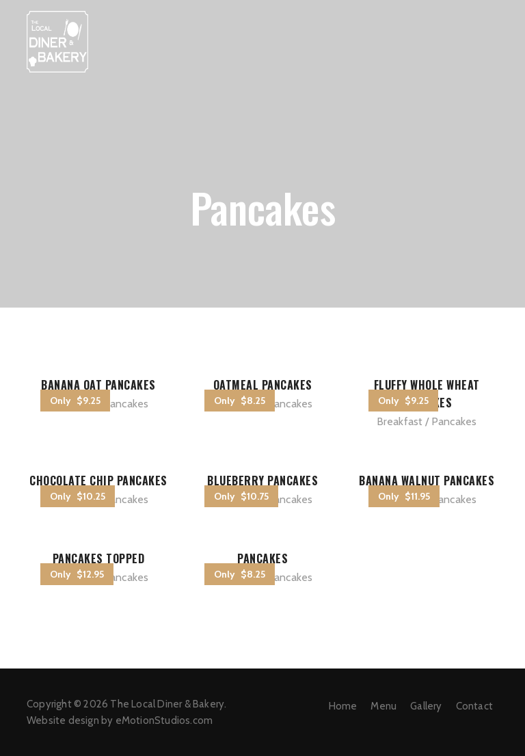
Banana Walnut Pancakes (426, 480)
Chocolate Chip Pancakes (98, 480)
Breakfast (400, 421)
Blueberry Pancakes (262, 480)
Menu (383, 706)
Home (343, 706)
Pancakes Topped (99, 558)
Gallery (426, 706)
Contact (474, 706)
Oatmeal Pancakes (262, 385)
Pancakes (126, 403)
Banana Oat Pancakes (98, 385)
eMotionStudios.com (164, 720)
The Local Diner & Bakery (167, 704)
